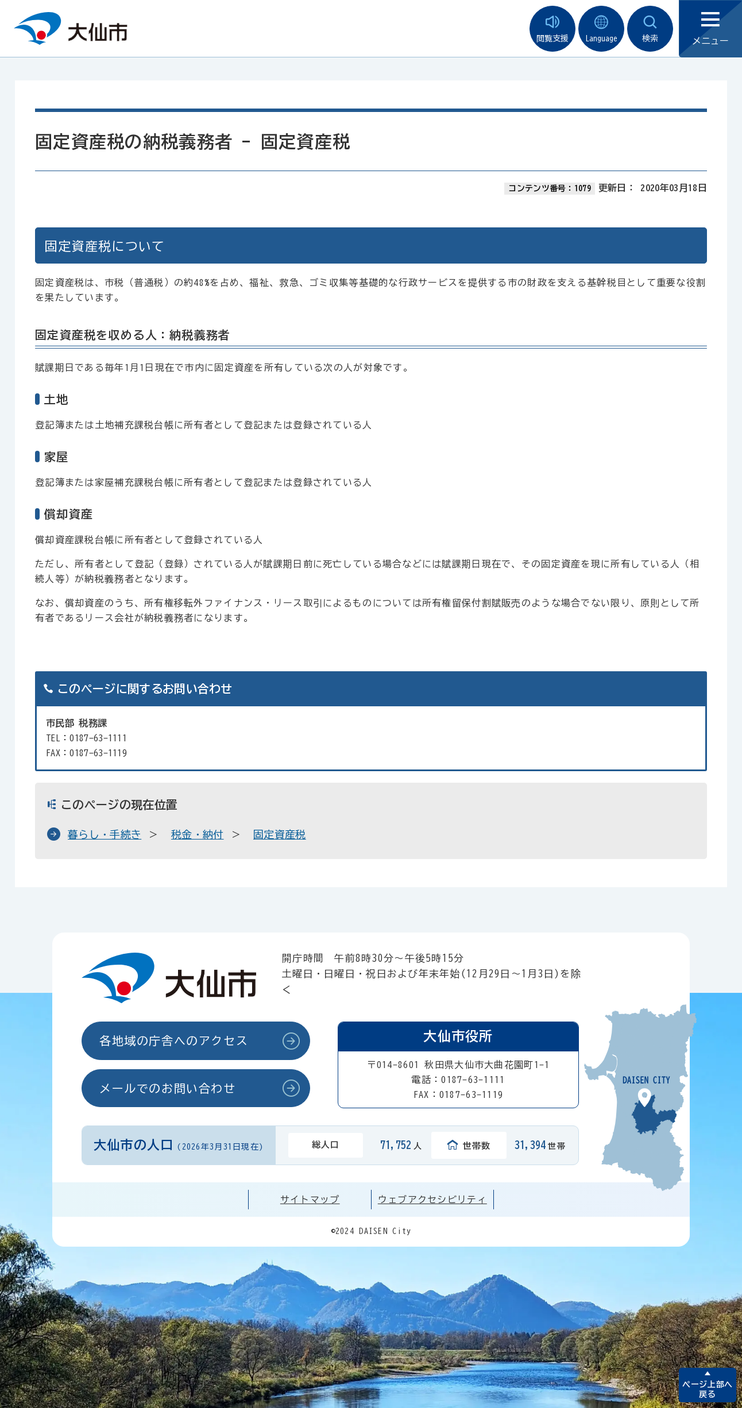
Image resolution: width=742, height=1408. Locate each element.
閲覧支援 (552, 29)
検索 (650, 29)
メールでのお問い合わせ (167, 1088)
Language (601, 29)
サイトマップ (310, 1199)
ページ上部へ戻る (707, 1389)
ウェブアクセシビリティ (432, 1199)
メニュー (710, 29)
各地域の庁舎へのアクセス (173, 1040)
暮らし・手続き (104, 834)
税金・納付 (197, 834)
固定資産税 (279, 834)
